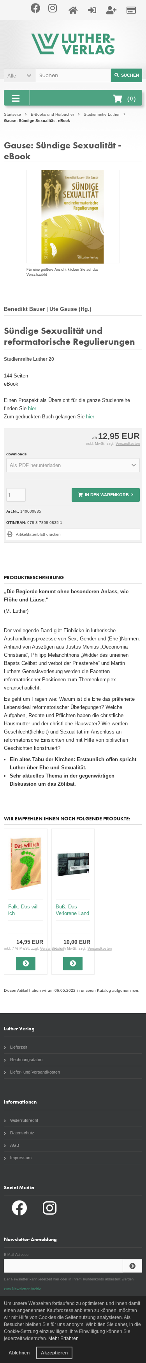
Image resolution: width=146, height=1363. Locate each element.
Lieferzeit (15, 1047)
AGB (11, 1145)
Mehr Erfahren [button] (63, 1338)
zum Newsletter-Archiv (22, 1289)
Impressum (18, 1157)
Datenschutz (19, 1133)
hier (32, 408)
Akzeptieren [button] (54, 1353)
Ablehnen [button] (19, 1353)
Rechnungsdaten (23, 1059)
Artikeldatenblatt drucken (38, 534)
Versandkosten (128, 444)
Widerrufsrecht (21, 1120)
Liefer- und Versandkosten (32, 1072)
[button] (19, 75)
